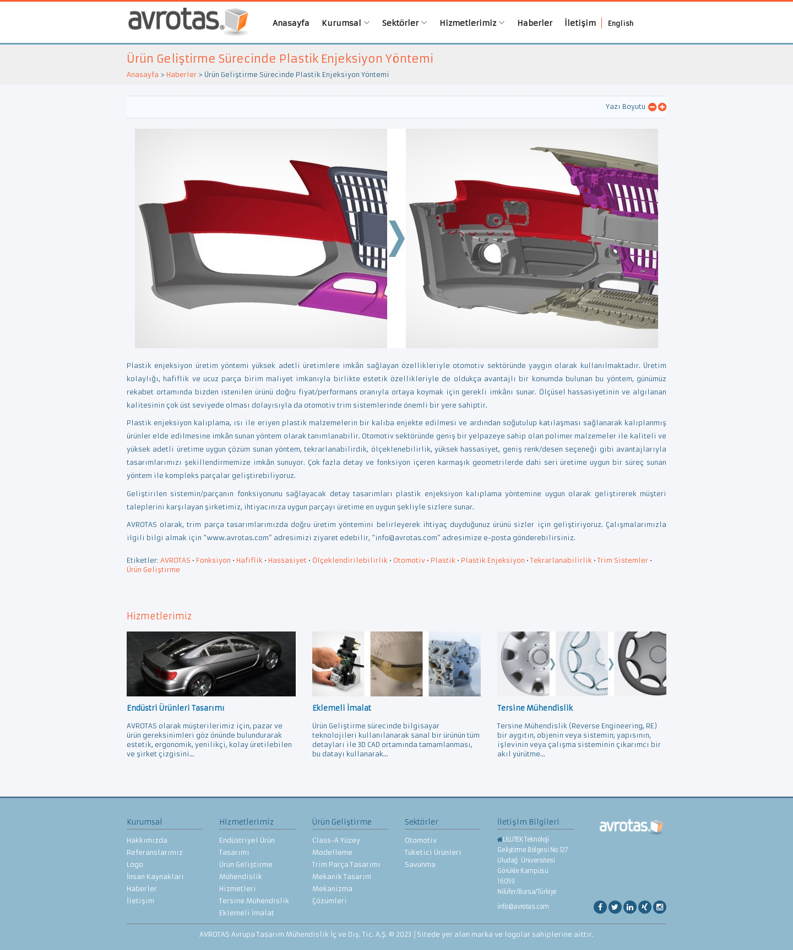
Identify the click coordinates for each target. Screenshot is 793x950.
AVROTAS (184, 22)
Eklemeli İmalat (246, 913)
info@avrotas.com (523, 906)
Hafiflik (249, 560)
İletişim (580, 23)
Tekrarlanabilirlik (561, 560)
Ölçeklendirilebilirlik (350, 560)
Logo (135, 864)
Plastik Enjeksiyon (493, 560)
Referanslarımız (155, 852)
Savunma (420, 864)
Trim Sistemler (623, 560)
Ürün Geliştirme (153, 569)
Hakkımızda (147, 840)
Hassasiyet (287, 560)
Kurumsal (346, 23)
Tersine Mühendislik (254, 901)
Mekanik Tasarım (341, 876)
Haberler (535, 23)
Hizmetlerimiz (473, 23)
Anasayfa (291, 23)
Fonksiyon (213, 560)
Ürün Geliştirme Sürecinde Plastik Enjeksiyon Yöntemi (280, 58)
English (621, 23)
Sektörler (405, 23)
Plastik (443, 560)
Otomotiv (409, 560)
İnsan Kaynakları (155, 876)
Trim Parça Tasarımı (346, 864)
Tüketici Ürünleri (433, 852)
